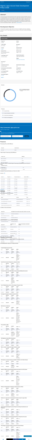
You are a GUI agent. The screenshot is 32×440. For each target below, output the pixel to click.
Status (17, 41)
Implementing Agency (20, 55)
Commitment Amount (5, 64)
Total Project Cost (4, 55)
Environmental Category (20, 64)
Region (17, 58)
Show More (18, 22)
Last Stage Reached (4, 71)
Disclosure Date (19, 47)
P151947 (2, 75)
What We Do (2, 1)
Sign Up (26, 136)
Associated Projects (4, 74)
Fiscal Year (3, 61)
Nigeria (2, 49)
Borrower (18, 44)
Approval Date (3, 50)
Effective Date (18, 50)
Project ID (3, 41)
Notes (2, 77)
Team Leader (3, 44)
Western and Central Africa (20, 59)
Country (2, 47)
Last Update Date (19, 71)
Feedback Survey (27, 436)
